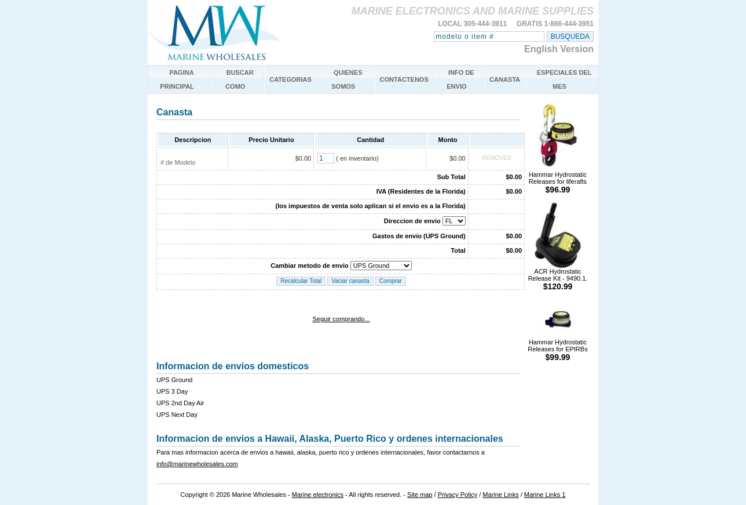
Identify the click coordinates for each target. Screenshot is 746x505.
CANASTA (504, 79)
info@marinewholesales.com (197, 463)
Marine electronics (317, 494)
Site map (419, 494)
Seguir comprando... (341, 318)
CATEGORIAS (290, 79)
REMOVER (497, 158)
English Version (559, 49)
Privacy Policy (457, 494)
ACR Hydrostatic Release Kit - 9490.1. (558, 276)
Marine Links (500, 494)
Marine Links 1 (545, 494)
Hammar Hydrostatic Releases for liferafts (558, 179)
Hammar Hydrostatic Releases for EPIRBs (557, 347)
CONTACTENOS (404, 79)
